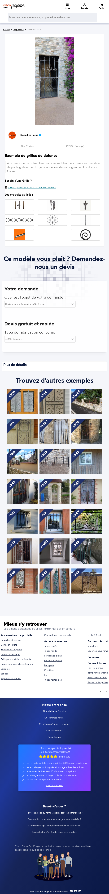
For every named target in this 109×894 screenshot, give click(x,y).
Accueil (6, 29)
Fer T (47, 675)
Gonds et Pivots (9, 644)
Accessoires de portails (16, 635)
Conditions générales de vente (54, 724)
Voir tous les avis (54, 785)
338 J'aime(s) (75, 146)
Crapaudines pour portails (57, 635)
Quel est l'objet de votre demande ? (35, 299)
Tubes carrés (50, 646)
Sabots (4, 673)
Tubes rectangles (53, 679)
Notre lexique (54, 736)
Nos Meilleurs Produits (54, 711)
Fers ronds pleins (53, 655)
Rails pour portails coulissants (16, 659)
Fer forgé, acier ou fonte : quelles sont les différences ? (54, 812)
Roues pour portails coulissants (17, 664)
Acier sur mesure (55, 641)
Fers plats (49, 665)
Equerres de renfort (11, 678)
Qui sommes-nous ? (54, 717)
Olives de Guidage (10, 654)
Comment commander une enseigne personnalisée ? (54, 819)
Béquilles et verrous (11, 640)
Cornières (49, 670)
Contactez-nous (54, 730)
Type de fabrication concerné (29, 334)
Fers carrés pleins (53, 660)
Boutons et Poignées (11, 649)
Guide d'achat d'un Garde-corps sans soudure (54, 832)
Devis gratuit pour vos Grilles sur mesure (32, 187)
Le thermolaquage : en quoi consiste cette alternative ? (54, 825)
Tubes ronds (50, 650)
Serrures (5, 668)
